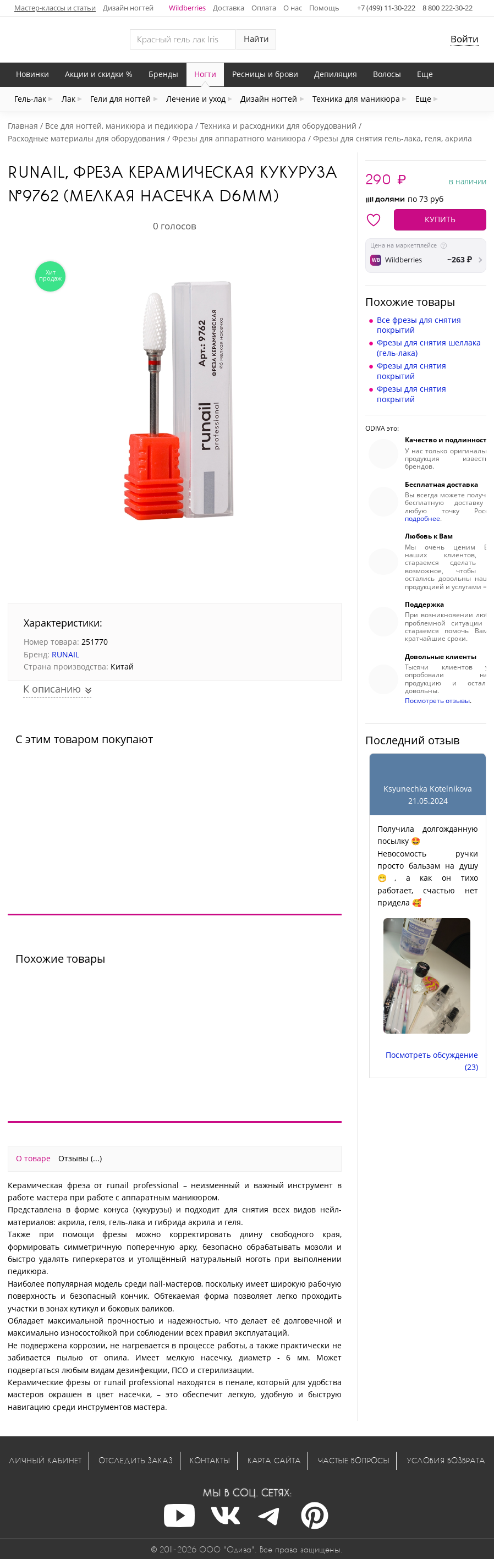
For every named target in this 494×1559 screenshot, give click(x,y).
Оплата (263, 8)
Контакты (210, 1460)
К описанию (53, 688)
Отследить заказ (135, 1460)
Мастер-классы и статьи (55, 8)
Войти (465, 38)
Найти (256, 39)
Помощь (324, 8)
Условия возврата (446, 1460)
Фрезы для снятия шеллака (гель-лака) (429, 347)
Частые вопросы (353, 1460)
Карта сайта (274, 1460)
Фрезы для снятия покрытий (411, 370)
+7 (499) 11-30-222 (386, 8)
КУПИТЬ (440, 219)
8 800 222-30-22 (447, 8)
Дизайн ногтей (128, 8)
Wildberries (187, 8)
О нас (292, 8)
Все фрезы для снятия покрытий (419, 325)
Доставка (228, 8)
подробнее (422, 518)
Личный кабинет (45, 1460)
